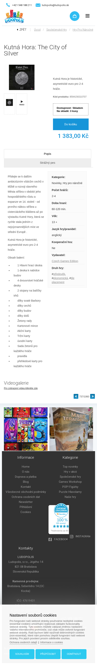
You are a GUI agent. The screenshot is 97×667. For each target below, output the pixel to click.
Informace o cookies (52, 642)
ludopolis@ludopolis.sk (55, 5)
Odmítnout (74, 654)
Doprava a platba (25, 476)
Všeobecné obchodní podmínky (26, 492)
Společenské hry (56, 29)
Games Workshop (70, 482)
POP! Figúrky (70, 487)
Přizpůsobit (48, 654)
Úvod (37, 29)
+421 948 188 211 (22, 5)
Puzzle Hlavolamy (70, 492)
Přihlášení (26, 507)
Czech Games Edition (65, 261)
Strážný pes (47, 162)
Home (26, 466)
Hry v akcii (70, 471)
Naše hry (70, 497)
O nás (25, 471)
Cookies (25, 512)
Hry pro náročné (83, 29)
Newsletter (26, 502)
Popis (47, 153)
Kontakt (26, 487)
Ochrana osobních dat (26, 497)
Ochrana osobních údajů (23, 642)
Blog (26, 482)
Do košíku (70, 124)
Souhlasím (22, 654)
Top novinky (70, 466)
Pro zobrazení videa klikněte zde (21, 388)
